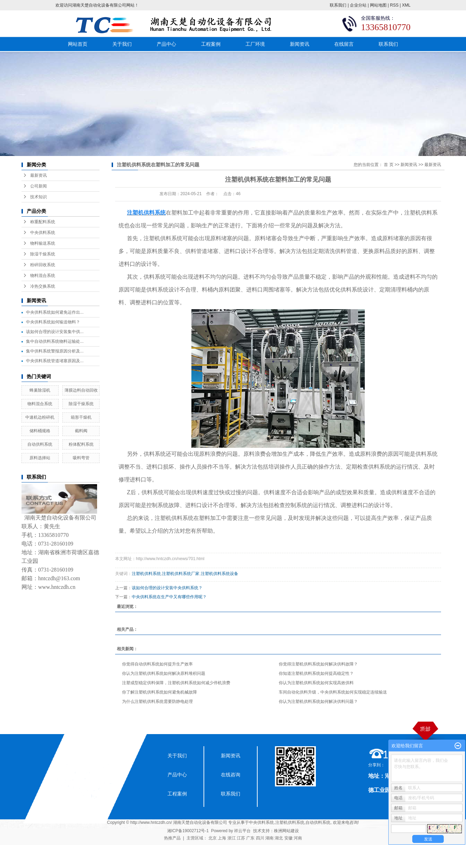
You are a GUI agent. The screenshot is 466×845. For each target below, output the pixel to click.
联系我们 (338, 5)
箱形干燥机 (81, 417)
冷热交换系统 (42, 286)
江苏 (241, 838)
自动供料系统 (39, 444)
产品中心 (166, 44)
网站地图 (378, 5)
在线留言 (344, 44)
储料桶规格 (39, 430)
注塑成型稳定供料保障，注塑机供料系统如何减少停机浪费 (176, 682)
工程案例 (211, 44)
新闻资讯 (299, 44)
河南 (298, 838)
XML (406, 5)
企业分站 (358, 5)
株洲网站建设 (286, 830)
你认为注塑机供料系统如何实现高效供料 (316, 682)
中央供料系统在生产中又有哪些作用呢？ (169, 596)
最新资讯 (38, 175)
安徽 (288, 838)
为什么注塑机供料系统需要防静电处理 (157, 701)
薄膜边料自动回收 (81, 390)
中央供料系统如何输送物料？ (53, 322)
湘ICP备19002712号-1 (188, 830)
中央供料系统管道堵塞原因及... (55, 360)
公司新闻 (38, 186)
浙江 (231, 838)
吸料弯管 (81, 457)
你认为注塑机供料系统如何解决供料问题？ (318, 701)
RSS (394, 5)
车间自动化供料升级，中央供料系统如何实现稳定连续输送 (333, 692)
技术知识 (38, 196)
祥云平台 (242, 830)
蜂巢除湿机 (39, 390)
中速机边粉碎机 (39, 417)
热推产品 (172, 838)
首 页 (388, 164)
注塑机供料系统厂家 (180, 573)
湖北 (279, 838)
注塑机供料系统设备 (219, 573)
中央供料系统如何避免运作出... (55, 312)
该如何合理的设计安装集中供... (55, 331)
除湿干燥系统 (42, 254)
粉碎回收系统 (42, 264)
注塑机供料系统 (146, 573)
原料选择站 (39, 457)
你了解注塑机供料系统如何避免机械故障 (159, 692)
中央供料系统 (42, 232)
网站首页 (77, 44)
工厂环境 (255, 44)
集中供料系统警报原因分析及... (55, 351)
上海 (222, 838)
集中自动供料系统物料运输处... (55, 341)
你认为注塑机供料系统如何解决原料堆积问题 (163, 673)
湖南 (269, 838)
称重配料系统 (42, 221)
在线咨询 (230, 774)
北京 (212, 838)
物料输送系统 (42, 243)
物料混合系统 (42, 275)
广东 (250, 838)
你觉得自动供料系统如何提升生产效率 (157, 664)
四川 (260, 838)
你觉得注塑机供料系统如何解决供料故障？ (318, 664)
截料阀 (81, 430)
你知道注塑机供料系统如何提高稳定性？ (316, 673)
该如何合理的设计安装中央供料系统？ (167, 587)
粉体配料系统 (81, 444)
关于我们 (122, 44)
